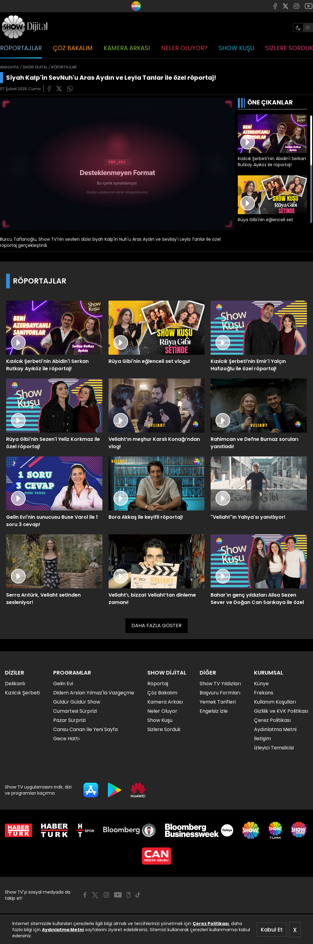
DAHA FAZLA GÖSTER (156, 625)
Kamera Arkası (165, 701)
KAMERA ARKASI (127, 48)
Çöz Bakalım (162, 692)
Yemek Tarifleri (218, 701)
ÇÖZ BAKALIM (73, 48)
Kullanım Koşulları (275, 701)
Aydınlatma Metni (63, 930)
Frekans (263, 692)
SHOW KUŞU (236, 48)
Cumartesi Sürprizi (75, 711)
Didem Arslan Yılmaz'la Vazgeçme (93, 692)
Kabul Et (272, 929)
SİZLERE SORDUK (289, 48)
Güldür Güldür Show (76, 701)
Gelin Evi (63, 683)
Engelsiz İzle (214, 711)
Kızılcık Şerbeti (22, 692)
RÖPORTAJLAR (21, 48)
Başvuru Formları (220, 692)
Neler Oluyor (162, 711)
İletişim (262, 738)
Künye (261, 683)
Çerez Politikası (211, 923)
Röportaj (157, 683)
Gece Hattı (66, 738)
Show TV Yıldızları (220, 683)
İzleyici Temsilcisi (274, 747)
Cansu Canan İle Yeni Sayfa (85, 729)
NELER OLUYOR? (184, 48)
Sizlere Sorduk (164, 729)
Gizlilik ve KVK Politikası (281, 711)
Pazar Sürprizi (69, 720)
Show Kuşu (159, 720)
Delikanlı (15, 683)
